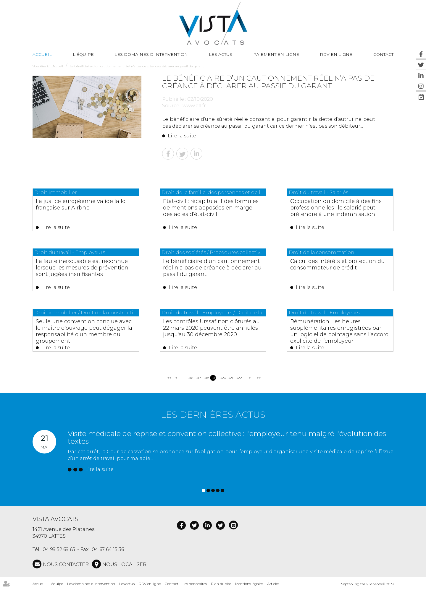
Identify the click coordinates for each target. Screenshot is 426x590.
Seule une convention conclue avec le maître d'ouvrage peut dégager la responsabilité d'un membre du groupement (84, 331)
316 (190, 378)
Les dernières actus (213, 414)
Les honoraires (195, 583)
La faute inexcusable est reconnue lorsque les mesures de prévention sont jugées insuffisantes (82, 267)
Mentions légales (249, 583)
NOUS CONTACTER (66, 564)
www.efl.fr (194, 105)
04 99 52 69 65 (59, 549)
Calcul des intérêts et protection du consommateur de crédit (337, 264)
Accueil (42, 54)
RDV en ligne (336, 54)
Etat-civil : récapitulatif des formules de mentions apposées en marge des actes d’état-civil (211, 207)
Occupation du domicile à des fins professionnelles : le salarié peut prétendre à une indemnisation (336, 207)
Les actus (220, 54)
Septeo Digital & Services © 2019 (367, 584)
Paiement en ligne (276, 54)
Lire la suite (182, 136)
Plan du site (221, 583)
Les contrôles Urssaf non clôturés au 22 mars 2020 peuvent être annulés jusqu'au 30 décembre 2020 (211, 328)
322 (238, 378)
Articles (273, 583)
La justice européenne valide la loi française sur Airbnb (81, 204)
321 (230, 378)
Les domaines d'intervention (151, 54)
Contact (171, 583)
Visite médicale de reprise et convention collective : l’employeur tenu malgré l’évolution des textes (227, 437)
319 (214, 378)
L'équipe (83, 54)
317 (198, 378)
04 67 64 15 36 (108, 549)
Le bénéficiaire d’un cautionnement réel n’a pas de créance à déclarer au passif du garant (137, 66)
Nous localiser (124, 564)
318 (206, 378)
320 (222, 378)
